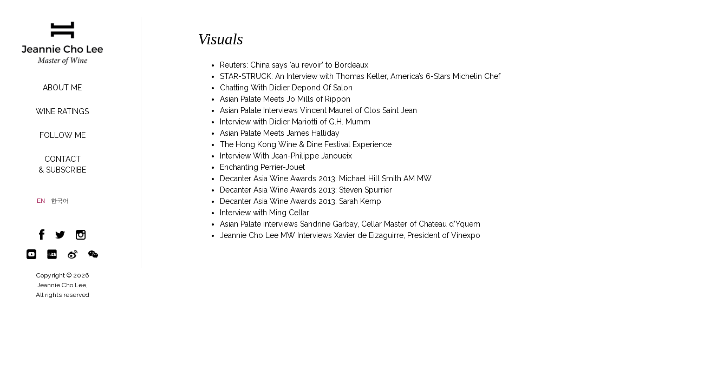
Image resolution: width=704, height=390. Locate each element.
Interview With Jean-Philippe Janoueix (286, 155)
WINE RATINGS (62, 111)
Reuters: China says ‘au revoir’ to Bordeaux (294, 65)
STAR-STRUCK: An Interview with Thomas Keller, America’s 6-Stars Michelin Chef (360, 76)
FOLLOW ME (63, 135)
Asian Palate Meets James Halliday (280, 133)
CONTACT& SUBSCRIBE (62, 164)
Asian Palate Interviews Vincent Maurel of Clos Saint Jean (318, 110)
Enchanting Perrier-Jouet (262, 167)
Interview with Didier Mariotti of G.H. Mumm (295, 121)
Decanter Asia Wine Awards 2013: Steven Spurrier (306, 190)
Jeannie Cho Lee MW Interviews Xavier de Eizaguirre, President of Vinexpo (350, 235)
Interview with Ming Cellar (264, 212)
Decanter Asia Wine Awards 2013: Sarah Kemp (300, 201)
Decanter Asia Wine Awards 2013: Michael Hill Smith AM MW (326, 178)
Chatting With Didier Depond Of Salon (286, 87)
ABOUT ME (62, 87)
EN (41, 201)
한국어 (60, 201)
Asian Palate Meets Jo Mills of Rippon (285, 99)
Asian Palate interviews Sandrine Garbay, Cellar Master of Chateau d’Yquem (350, 224)
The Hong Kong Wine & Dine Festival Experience (306, 144)
